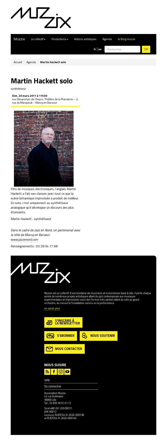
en (99, 49)
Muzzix (19, 39)
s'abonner (60, 335)
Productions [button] (60, 39)
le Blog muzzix (126, 39)
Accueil (18, 62)
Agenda (107, 39)
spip (47, 379)
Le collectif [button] (38, 39)
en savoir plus (52, 308)
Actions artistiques (85, 39)
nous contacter (64, 349)
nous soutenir (98, 335)
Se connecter (52, 386)
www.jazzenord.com (24, 239)
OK (146, 49)
